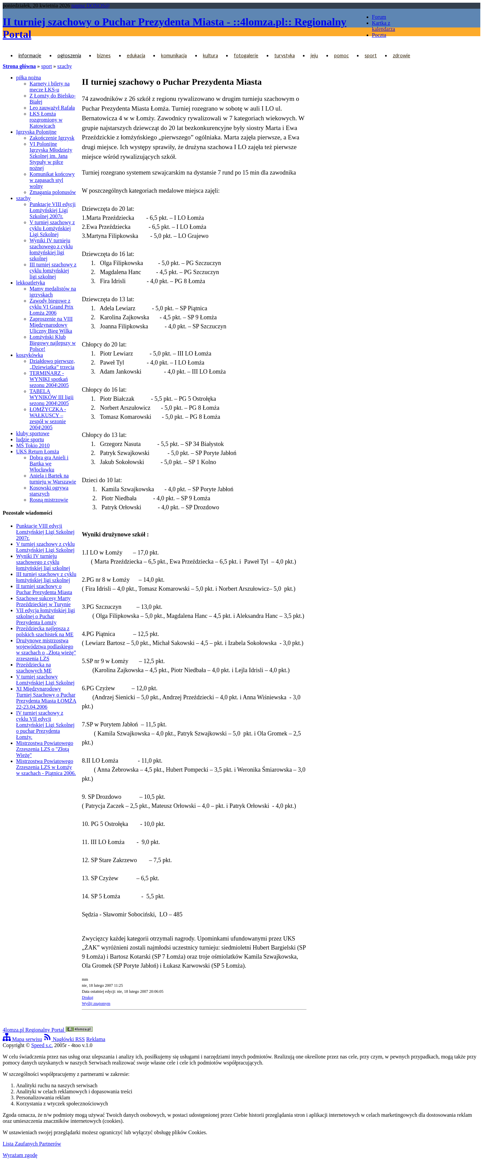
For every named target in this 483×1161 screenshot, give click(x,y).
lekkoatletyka (30, 282)
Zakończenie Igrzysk (52, 138)
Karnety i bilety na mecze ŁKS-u (50, 86)
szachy (64, 66)
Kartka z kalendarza (383, 26)
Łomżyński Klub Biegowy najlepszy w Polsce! (53, 343)
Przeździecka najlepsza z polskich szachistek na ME (44, 631)
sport (371, 55)
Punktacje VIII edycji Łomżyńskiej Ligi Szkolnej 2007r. (52, 210)
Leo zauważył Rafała (52, 108)
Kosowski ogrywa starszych (49, 491)
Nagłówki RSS (64, 1039)
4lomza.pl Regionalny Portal (48, 1030)
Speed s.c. (42, 1045)
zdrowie (401, 55)
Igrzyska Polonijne (36, 132)
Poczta (379, 35)
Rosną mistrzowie (49, 500)
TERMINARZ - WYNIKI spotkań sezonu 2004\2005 (49, 379)
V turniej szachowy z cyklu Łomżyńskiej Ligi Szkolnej (52, 228)
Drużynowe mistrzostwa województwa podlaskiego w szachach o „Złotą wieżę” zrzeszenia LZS (46, 649)
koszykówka (29, 355)
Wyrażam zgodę (20, 1155)
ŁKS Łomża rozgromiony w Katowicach (46, 120)
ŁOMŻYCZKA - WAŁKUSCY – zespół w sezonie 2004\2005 (48, 418)
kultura (210, 55)
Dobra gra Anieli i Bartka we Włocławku (49, 463)
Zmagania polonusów (53, 192)
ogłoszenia (69, 55)
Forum (379, 17)
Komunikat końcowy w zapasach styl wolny (52, 180)
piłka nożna (28, 77)
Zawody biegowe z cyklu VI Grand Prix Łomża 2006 (51, 307)
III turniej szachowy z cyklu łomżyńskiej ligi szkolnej (53, 270)
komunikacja (174, 55)
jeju (314, 55)
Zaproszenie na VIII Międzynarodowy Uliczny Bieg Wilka (51, 325)
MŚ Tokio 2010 (33, 445)
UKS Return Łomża (37, 451)
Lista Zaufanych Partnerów (32, 1144)
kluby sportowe (32, 433)
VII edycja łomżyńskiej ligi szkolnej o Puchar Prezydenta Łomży (45, 616)
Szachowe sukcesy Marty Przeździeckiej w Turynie (43, 601)
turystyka (284, 55)
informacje (29, 55)
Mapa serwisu (22, 1039)
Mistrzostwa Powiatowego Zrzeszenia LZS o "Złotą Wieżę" (44, 749)
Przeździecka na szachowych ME (34, 667)
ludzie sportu (30, 439)
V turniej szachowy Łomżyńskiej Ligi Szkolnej (45, 680)
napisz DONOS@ (90, 5)
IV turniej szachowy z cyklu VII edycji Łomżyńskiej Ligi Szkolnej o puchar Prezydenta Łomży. (45, 725)
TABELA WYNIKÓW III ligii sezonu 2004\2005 (51, 397)
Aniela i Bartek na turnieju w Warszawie (53, 479)
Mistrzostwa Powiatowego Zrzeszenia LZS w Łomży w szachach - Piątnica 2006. (46, 767)
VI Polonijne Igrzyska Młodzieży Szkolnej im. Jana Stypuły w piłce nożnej (51, 156)
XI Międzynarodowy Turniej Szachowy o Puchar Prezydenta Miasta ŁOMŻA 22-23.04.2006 (46, 698)
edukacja (136, 55)
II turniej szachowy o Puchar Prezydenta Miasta (44, 589)
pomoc (341, 55)
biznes (104, 55)
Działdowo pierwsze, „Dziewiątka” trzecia (52, 364)
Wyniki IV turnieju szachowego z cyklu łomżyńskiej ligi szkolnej (51, 249)
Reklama (95, 1039)
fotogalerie (246, 55)
